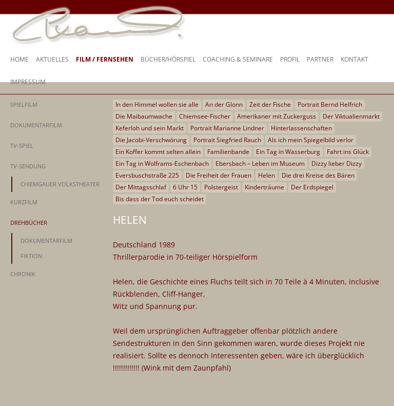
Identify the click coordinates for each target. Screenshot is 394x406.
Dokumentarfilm (36, 125)
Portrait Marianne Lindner (227, 128)
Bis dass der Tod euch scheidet (159, 199)
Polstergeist (221, 187)
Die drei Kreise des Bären (318, 175)
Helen (266, 175)
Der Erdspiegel (312, 187)
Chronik (22, 274)
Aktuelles (52, 59)
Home (19, 59)
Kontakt (354, 59)
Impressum (28, 82)
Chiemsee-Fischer (204, 116)
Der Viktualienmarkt (351, 116)
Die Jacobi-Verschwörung (151, 140)
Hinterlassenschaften (301, 128)
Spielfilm (23, 104)
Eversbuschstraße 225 (147, 175)
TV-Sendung (28, 166)
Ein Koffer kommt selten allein (158, 151)
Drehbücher (28, 222)
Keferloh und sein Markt (149, 128)
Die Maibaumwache (143, 116)
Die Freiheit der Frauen (218, 175)
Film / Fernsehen (104, 59)
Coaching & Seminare (238, 59)
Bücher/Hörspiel (168, 59)
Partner (320, 59)
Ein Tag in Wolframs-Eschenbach (162, 163)
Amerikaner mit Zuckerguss (276, 116)
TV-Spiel (21, 145)
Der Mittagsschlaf (140, 187)
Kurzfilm (23, 202)
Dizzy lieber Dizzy (336, 163)
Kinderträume (264, 187)
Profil (290, 59)
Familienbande (228, 151)
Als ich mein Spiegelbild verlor (310, 140)
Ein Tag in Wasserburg (288, 151)
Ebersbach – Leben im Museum (260, 163)
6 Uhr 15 (185, 187)
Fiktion (31, 256)
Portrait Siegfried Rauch (227, 140)
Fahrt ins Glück (348, 151)
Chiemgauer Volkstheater (60, 184)
